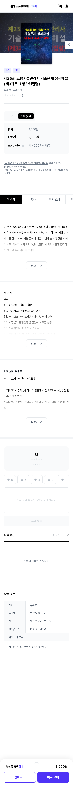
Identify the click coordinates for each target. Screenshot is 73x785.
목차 (33, 200)
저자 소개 (55, 200)
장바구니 (19, 777)
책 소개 (11, 199)
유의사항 (8, 167)
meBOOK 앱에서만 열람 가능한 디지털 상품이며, (26, 163)
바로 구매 (53, 777)
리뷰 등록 (36, 521)
